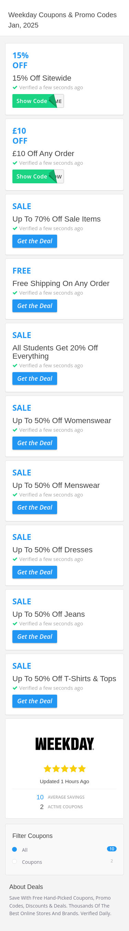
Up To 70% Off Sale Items (56, 219)
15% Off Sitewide (41, 78)
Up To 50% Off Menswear (56, 485)
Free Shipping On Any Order (61, 283)
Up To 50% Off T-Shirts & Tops (64, 678)
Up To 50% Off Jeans (48, 614)
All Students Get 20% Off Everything (55, 352)
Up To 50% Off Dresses (52, 549)
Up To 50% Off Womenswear (61, 420)
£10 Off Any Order (43, 153)
